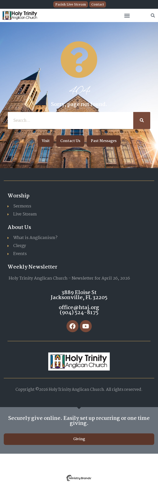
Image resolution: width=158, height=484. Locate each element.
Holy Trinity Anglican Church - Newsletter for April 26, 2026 (69, 278)
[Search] (141, 120)
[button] (127, 15)
